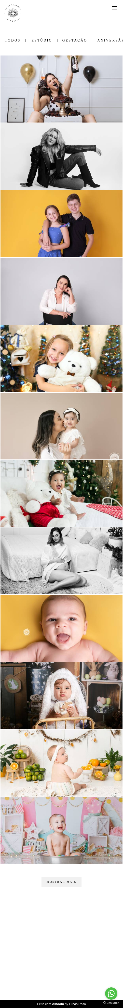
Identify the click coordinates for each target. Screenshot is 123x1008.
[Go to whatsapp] (111, 993)
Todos (13, 40)
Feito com (61, 1004)
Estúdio (41, 40)
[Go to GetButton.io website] (111, 1003)
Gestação (74, 40)
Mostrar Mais (61, 882)
